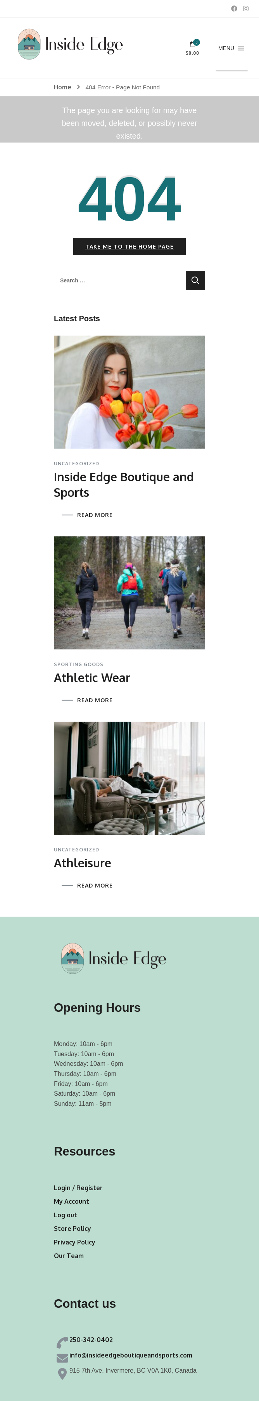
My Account (71, 1201)
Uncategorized (76, 463)
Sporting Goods (79, 664)
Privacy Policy (74, 1242)
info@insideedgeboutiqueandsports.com (130, 1355)
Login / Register (78, 1188)
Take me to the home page (129, 246)
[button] (226, 48)
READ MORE (95, 515)
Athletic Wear (92, 677)
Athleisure (82, 862)
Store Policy (72, 1228)
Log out (65, 1215)
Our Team (69, 1256)
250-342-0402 (91, 1340)
